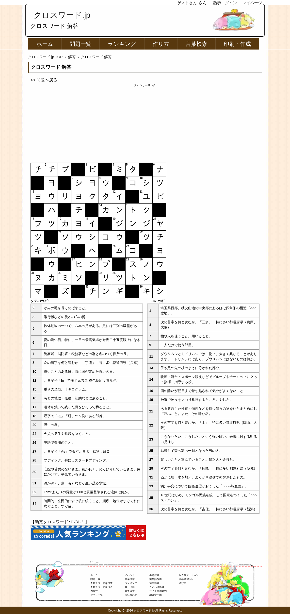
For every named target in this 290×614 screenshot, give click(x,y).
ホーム (44, 44)
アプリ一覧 (96, 595)
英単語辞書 (155, 579)
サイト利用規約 (158, 591)
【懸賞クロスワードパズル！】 (60, 522)
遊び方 (182, 583)
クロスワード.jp (61, 15)
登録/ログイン (224, 3)
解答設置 (130, 591)
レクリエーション (189, 575)
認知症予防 (155, 595)
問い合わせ (131, 595)
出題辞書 (154, 575)
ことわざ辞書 (156, 587)
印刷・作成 (237, 44)
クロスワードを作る (101, 587)
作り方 (161, 44)
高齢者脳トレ (186, 579)
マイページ (252, 3)
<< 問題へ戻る (44, 80)
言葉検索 (196, 44)
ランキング (122, 44)
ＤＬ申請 (130, 587)
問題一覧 (80, 44)
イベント (130, 575)
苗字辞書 (154, 583)
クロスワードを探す (101, 583)
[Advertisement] (145, 121)
